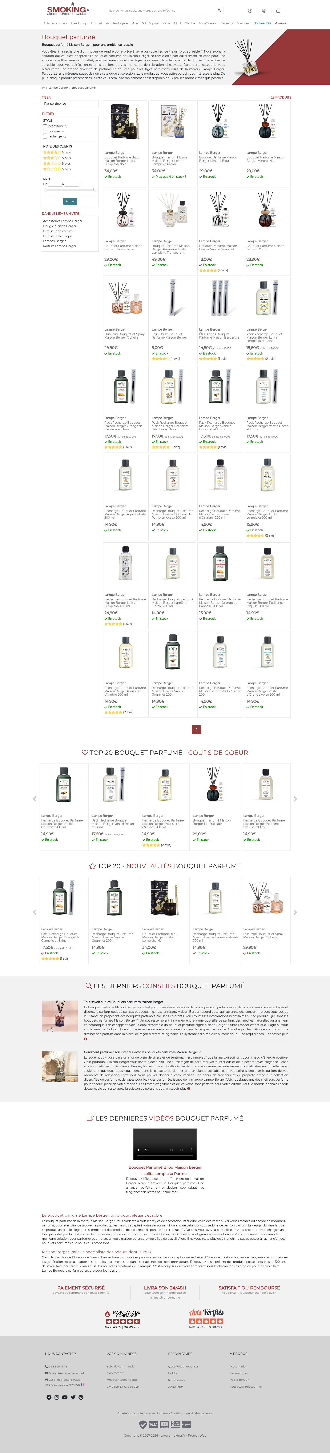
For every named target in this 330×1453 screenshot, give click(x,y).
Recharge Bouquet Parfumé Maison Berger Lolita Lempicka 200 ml (267, 514)
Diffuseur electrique (57, 236)
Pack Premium (240, 1379)
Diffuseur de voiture (58, 231)
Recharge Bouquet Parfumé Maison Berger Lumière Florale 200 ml (172, 602)
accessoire (57, 126)
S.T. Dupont (150, 23)
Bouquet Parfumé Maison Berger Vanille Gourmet (218, 247)
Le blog (173, 1373)
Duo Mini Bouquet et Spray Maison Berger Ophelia (124, 335)
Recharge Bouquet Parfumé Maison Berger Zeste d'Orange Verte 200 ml (267, 691)
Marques (243, 23)
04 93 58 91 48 (56, 1366)
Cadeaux (227, 23)
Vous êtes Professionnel (246, 1386)
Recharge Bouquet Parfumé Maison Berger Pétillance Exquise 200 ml (267, 602)
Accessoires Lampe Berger (62, 221)
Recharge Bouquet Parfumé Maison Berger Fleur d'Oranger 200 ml (220, 514)
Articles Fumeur (55, 23)
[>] (295, 799)
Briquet (96, 23)
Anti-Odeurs (208, 23)
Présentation (239, 1366)
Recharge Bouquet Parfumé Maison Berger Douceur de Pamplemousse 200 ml (172, 514)
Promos (280, 23)
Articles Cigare (117, 23)
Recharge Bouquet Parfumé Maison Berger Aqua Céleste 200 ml (125, 514)
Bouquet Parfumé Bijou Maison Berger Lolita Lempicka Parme (169, 161)
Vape (166, 23)
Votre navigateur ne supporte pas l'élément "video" (165, 1144)
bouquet (56, 131)
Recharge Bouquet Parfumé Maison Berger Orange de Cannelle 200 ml (220, 602)
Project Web (197, 1435)
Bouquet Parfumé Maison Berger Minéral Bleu (218, 159)
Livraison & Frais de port (123, 1386)
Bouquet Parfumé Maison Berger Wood (265, 247)
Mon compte (115, 1373)
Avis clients (175, 1386)
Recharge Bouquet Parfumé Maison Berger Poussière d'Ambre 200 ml (125, 691)
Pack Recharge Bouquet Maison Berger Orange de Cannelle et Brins (123, 426)
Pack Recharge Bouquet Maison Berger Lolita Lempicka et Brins (264, 337)
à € (72, 184)
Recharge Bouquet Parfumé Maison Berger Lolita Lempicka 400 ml (125, 602)
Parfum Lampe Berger (59, 246)
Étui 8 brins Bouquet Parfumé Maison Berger (169, 335)
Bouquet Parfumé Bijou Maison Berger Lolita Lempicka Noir (122, 161)
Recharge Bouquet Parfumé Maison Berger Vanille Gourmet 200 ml (172, 691)
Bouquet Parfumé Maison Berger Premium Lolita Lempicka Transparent (171, 249)
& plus (57, 152)
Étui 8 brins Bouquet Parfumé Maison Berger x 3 (219, 335)
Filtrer (70, 201)
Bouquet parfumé (84, 87)
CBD (177, 23)
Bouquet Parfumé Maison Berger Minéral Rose (123, 247)
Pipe (135, 23)
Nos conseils (176, 1380)
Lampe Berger (59, 87)
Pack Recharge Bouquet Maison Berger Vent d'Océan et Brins (267, 426)
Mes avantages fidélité (122, 1379)
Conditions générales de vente (192, 1413)
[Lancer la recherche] (219, 10)
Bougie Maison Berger (59, 226)
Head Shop (79, 23)
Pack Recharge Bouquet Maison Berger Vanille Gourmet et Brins (217, 426)
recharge (57, 136)
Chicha (190, 23)
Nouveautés (262, 23)
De (52, 184)
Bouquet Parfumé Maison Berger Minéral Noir (265, 159)
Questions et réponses (183, 1366)
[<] (34, 799)
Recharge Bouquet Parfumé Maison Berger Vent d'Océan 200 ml (220, 691)
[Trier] (70, 103)
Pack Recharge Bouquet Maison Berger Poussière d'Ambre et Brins (170, 426)
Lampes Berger (54, 241)
